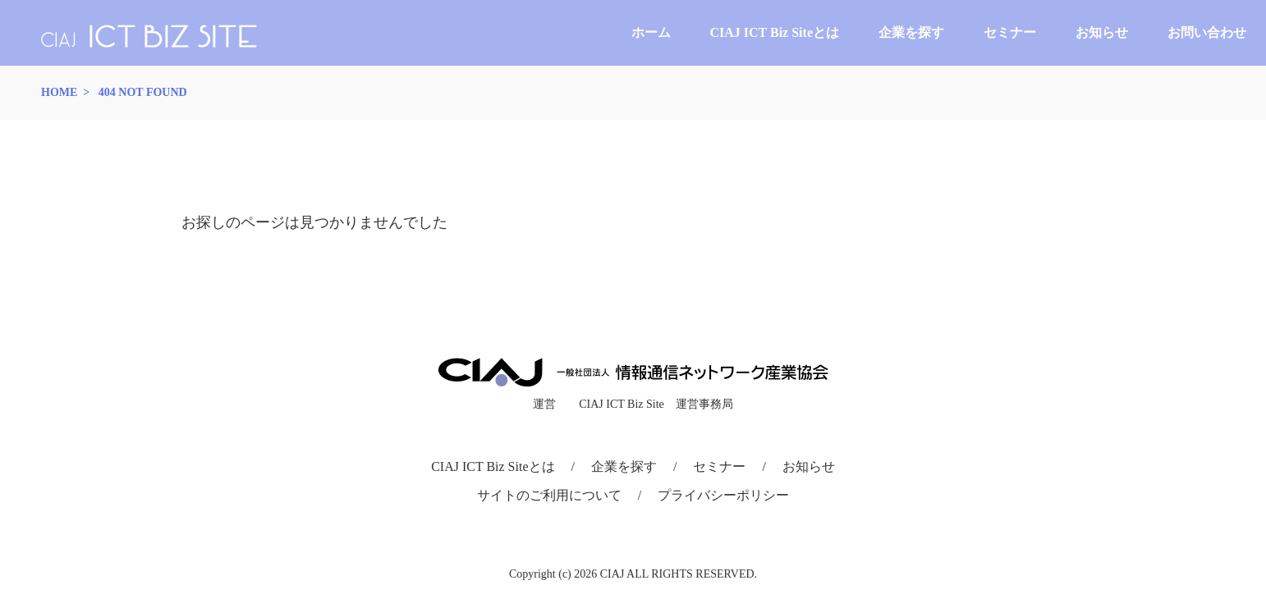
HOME (59, 92)
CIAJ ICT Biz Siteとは (775, 32)
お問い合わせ (1206, 32)
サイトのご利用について (549, 495)
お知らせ (1102, 32)
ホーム (651, 32)
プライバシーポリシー (723, 495)
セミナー (1010, 32)
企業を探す (911, 32)
